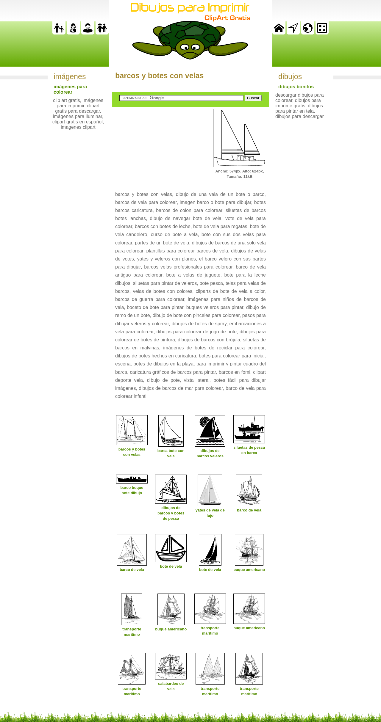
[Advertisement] (157, 146)
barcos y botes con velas (159, 75)
